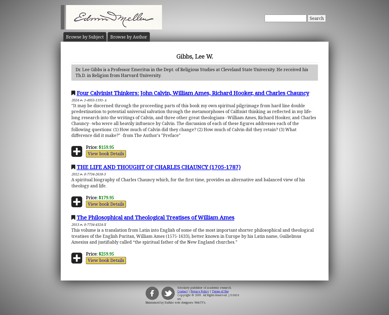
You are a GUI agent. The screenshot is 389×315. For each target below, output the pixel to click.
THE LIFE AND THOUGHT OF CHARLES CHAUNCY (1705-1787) (159, 167)
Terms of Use (220, 291)
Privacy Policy (200, 291)
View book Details (106, 154)
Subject (85, 37)
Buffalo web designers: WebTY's (185, 302)
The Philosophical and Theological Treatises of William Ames (155, 217)
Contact (182, 291)
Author (128, 37)
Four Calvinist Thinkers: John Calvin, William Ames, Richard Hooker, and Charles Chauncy (193, 93)
